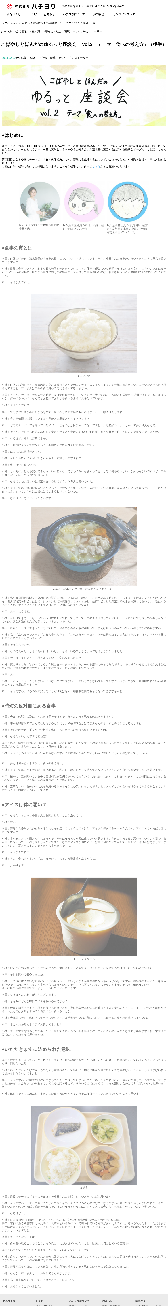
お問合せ (98, 14)
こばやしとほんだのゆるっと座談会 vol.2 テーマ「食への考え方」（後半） (60, 22)
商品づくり (14, 14)
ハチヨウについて (74, 14)
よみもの (15, 22)
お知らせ (49, 14)
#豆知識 (35, 31)
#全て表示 (20, 31)
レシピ (32, 14)
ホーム (6, 22)
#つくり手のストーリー (87, 31)
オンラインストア (124, 14)
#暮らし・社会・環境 (56, 31)
